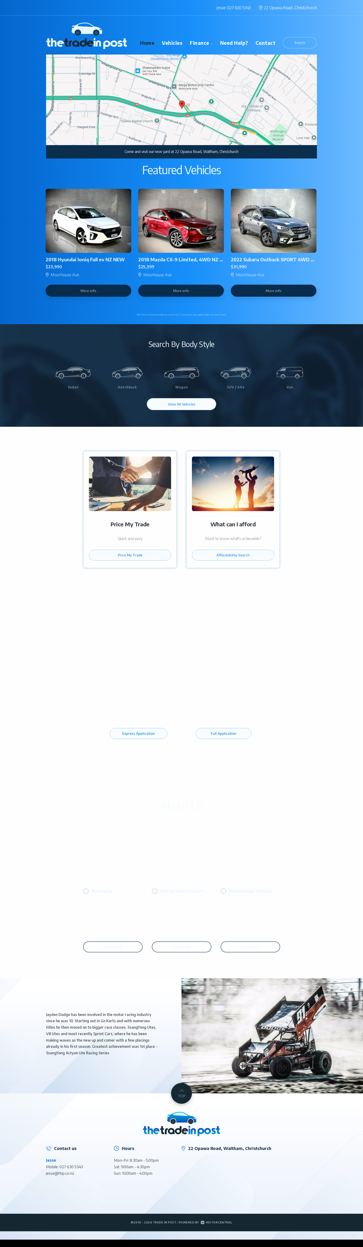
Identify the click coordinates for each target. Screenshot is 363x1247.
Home (147, 43)
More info (88, 291)
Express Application (138, 744)
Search (299, 42)
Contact (265, 43)
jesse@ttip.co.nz (60, 1180)
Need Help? (234, 43)
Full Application (223, 744)
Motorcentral (216, 1230)
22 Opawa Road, (290, 7)
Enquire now (113, 954)
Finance (201, 43)
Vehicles (172, 43)
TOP (181, 1100)
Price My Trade (130, 562)
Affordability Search (233, 562)
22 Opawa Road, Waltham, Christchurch (206, 151)
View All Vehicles (181, 404)
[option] (181, 107)
